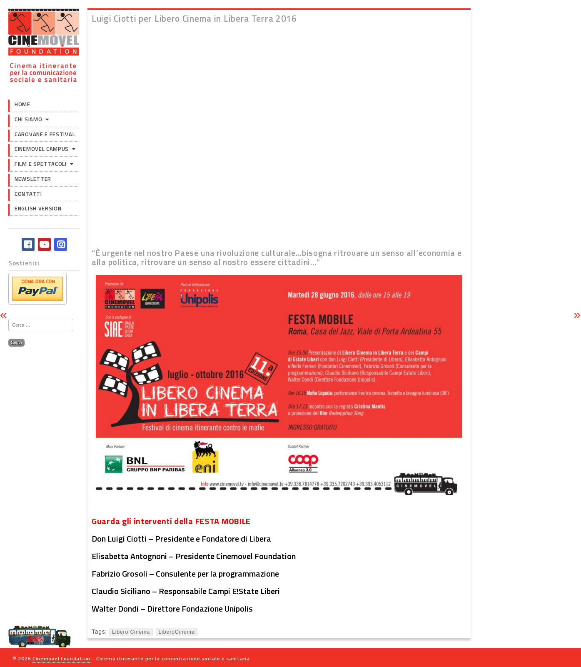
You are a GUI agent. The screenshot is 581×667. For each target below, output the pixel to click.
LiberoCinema (177, 632)
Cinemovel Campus (42, 149)
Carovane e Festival (45, 134)
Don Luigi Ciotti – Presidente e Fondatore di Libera (181, 538)
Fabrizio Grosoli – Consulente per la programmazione (185, 573)
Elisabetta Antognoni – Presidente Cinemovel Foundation (194, 556)
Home (22, 104)
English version (38, 208)
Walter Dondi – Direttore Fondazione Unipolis (172, 608)
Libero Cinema (131, 632)
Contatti (28, 194)
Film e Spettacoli (41, 164)
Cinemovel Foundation (61, 658)
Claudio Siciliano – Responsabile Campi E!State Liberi (186, 591)
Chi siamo (28, 119)
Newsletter (33, 179)
